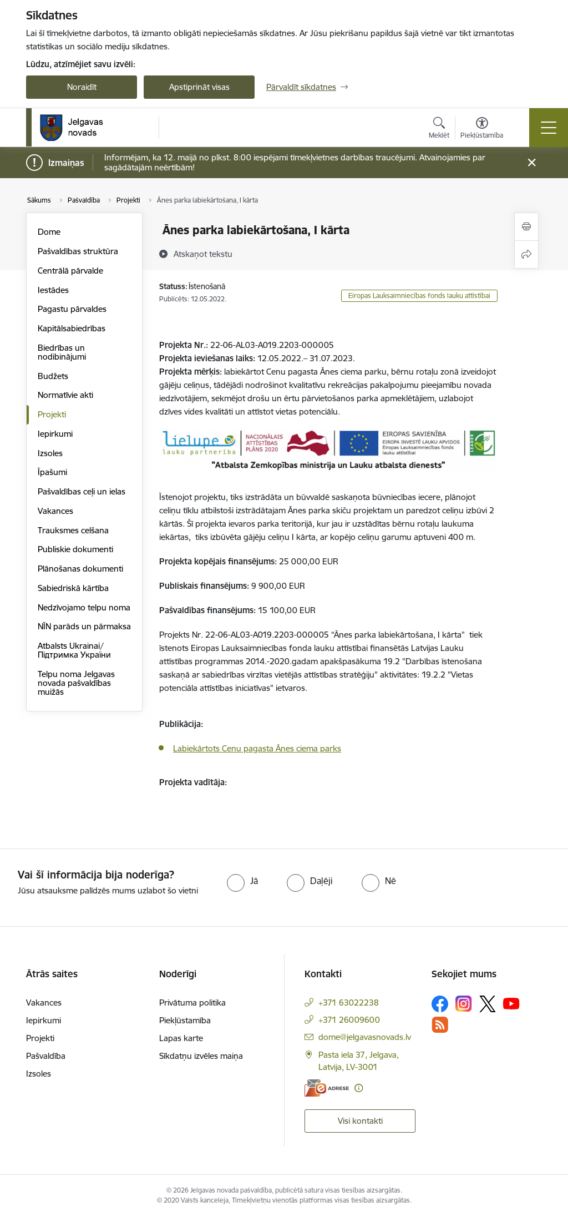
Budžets (53, 376)
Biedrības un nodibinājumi (62, 352)
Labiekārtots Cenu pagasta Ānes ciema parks (257, 748)
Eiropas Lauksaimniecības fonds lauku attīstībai (419, 295)
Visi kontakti (360, 1120)
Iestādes (53, 290)
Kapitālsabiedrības (71, 328)
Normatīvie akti (65, 395)
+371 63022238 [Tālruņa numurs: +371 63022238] (348, 1002)
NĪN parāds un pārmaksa (84, 626)
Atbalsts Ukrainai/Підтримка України (74, 650)
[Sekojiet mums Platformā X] (487, 1004)
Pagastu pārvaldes (72, 309)
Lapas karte (181, 1038)
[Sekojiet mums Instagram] (463, 1004)
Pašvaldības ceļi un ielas (81, 491)
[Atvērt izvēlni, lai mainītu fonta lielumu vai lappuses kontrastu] (482, 129)
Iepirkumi (55, 433)
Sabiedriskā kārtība (73, 588)
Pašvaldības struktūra (78, 251)
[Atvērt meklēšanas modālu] (439, 129)
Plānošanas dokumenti (80, 568)
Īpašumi (52, 472)
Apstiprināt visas (199, 87)
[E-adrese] (327, 1088)
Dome (49, 231)
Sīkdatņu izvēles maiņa (201, 1056)
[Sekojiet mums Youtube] (511, 1003)
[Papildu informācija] (358, 1088)
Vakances (55, 511)
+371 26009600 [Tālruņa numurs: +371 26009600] (349, 1019)
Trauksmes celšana (73, 530)
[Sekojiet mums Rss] (440, 1025)
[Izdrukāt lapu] (526, 226)
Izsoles (50, 453)
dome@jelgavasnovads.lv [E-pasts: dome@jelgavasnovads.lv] (364, 1037)
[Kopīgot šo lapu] (526, 254)
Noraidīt (82, 87)
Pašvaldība (45, 1056)
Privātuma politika (192, 1002)
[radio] (242, 880)
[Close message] (531, 162)
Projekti (52, 414)
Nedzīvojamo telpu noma (84, 607)
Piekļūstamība (185, 1020)
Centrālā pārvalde (70, 270)
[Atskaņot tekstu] (203, 253)
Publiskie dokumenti (75, 549)
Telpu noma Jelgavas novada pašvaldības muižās (76, 683)
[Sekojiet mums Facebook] (440, 1004)
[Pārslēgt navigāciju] (548, 127)
